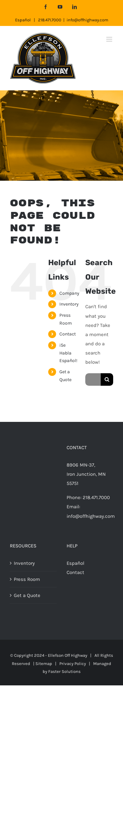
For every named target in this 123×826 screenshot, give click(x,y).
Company (69, 293)
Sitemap (43, 663)
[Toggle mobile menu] (109, 39)
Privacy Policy (72, 663)
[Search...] (93, 379)
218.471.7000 (49, 19)
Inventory (69, 304)
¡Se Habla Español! (68, 353)
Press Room (27, 579)
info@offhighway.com (87, 19)
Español (23, 19)
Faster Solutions (64, 671)
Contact (67, 334)
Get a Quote (27, 595)
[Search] (107, 379)
